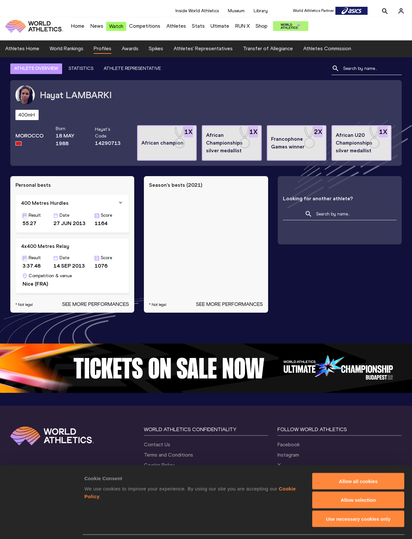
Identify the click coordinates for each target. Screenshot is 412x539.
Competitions (144, 26)
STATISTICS (81, 68)
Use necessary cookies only (358, 498)
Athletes (176, 26)
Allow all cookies (358, 460)
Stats (198, 26)
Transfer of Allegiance (268, 48)
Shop (261, 26)
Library (261, 11)
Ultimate (220, 26)
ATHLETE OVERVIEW (36, 68)
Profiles (102, 48)
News (96, 26)
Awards (130, 48)
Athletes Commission (327, 48)
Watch (116, 26)
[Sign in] (401, 10)
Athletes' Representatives (203, 48)
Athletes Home (22, 48)
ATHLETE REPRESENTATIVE (132, 68)
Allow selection (358, 479)
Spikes (156, 48)
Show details (338, 526)
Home (77, 26)
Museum (236, 11)
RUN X (242, 26)
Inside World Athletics (197, 11)
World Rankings (66, 48)
